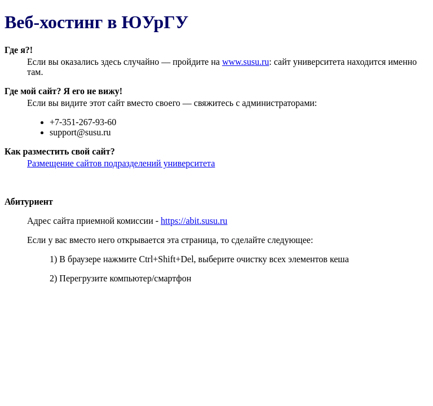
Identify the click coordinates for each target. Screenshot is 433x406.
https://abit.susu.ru (194, 221)
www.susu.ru (245, 62)
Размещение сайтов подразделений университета (121, 163)
